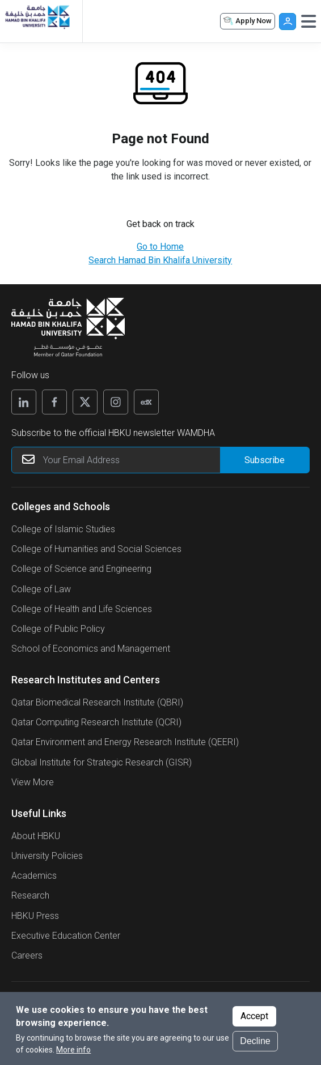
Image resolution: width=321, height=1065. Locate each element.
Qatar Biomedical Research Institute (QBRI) (97, 702)
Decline (255, 1042)
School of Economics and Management (90, 648)
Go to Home (160, 246)
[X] (85, 402)
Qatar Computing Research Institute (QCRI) (96, 722)
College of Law (41, 589)
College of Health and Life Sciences (81, 609)
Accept (254, 1017)
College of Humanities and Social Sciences (96, 549)
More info (73, 1051)
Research (30, 895)
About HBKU (35, 836)
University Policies (47, 855)
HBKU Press (35, 915)
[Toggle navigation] (308, 21)
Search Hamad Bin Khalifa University (160, 260)
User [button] (287, 21)
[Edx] (146, 402)
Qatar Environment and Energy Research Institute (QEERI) (125, 742)
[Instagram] (115, 402)
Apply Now (247, 21)
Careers (27, 955)
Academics (34, 875)
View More (32, 782)
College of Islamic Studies (63, 529)
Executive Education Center (65, 935)
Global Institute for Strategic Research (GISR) (101, 762)
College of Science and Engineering (81, 568)
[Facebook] (54, 402)
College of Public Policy (58, 628)
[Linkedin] (23, 402)
